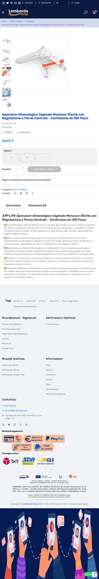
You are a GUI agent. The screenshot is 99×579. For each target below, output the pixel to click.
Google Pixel (7, 348)
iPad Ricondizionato (11, 329)
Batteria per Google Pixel (13, 375)
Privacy (49, 379)
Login (75, 3)
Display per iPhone (10, 365)
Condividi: (6, 193)
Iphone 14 (30, 301)
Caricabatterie (52, 324)
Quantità (6, 169)
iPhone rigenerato (70, 301)
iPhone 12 (53, 301)
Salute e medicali (15, 21)
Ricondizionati (52, 389)
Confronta (44, 3)
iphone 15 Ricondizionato (25, 306)
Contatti (27, 3)
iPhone (42, 301)
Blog (48, 384)
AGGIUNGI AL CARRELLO (44, 169)
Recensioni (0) (37, 205)
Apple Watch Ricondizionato (15, 334)
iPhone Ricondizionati (12, 324)
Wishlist (7, 132)
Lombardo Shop (30, 504)
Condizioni (50, 375)
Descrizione (13, 205)
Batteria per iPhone (11, 370)
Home (4, 21)
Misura (8, 150)
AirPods (5, 339)
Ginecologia (29, 21)
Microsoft (6, 343)
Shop (48, 365)
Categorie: (6, 189)
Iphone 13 (18, 301)
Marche (49, 370)
